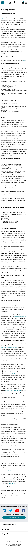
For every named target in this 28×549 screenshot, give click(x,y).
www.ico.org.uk (12, 483)
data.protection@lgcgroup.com (9, 347)
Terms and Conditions (7, 541)
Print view (24, 10)
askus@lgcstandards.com (20, 316)
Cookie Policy (22, 541)
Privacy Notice (16, 541)
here (24, 60)
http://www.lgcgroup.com (7, 19)
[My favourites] (19, 3)
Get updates (13, 518)
